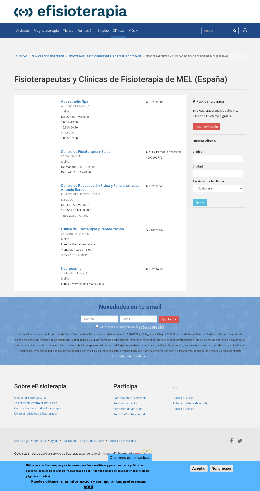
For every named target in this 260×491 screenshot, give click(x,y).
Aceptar (199, 468)
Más (133, 30)
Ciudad (198, 166)
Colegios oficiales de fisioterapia (35, 418)
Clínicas (118, 30)
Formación (85, 30)
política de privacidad (151, 330)
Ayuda (54, 444)
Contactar (39, 444)
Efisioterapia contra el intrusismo (35, 407)
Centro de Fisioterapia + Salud (85, 152)
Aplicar (199, 202)
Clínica (197, 152)
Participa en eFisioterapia (129, 401)
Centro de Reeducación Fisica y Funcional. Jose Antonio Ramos (100, 189)
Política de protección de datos (130, 360)
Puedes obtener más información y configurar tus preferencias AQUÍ (88, 484)
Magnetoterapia (46, 30)
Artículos (23, 30)
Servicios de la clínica (208, 181)
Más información (206, 126)
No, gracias (221, 468)
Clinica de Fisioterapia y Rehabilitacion (92, 231)
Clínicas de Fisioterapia (48, 56)
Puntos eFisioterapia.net (129, 418)
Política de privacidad (122, 444)
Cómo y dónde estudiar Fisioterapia (37, 412)
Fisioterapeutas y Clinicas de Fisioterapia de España (107, 56)
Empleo (103, 30)
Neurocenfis (71, 272)
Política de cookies (92, 444)
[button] (245, 30)
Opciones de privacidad (130, 457)
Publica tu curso (183, 401)
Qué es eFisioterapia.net (30, 401)
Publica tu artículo (125, 407)
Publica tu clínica (183, 412)
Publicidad (69, 444)
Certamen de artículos (127, 412)
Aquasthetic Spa (74, 101)
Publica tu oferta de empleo (191, 407)
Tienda (68, 30)
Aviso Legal (21, 444)
